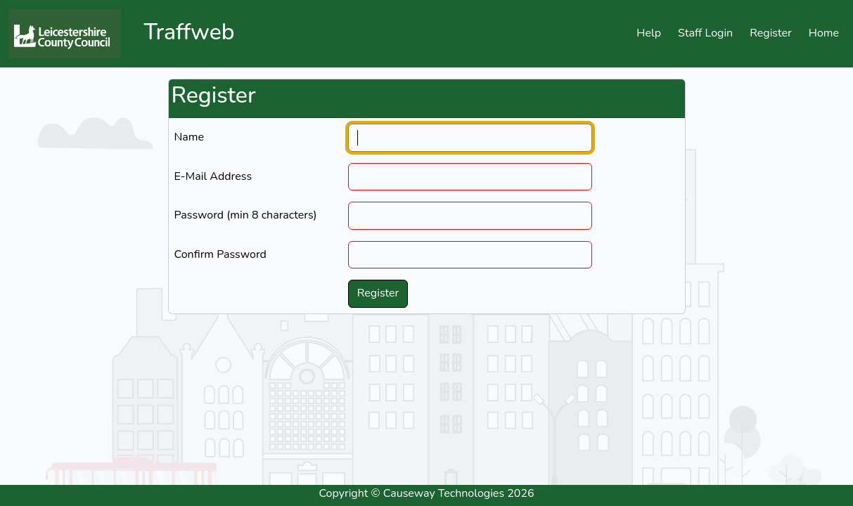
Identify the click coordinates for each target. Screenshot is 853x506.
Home (824, 33)
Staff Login (705, 33)
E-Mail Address (213, 176)
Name (189, 137)
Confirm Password (220, 254)
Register (771, 33)
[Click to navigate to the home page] (70, 34)
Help (648, 33)
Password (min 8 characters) (245, 215)
